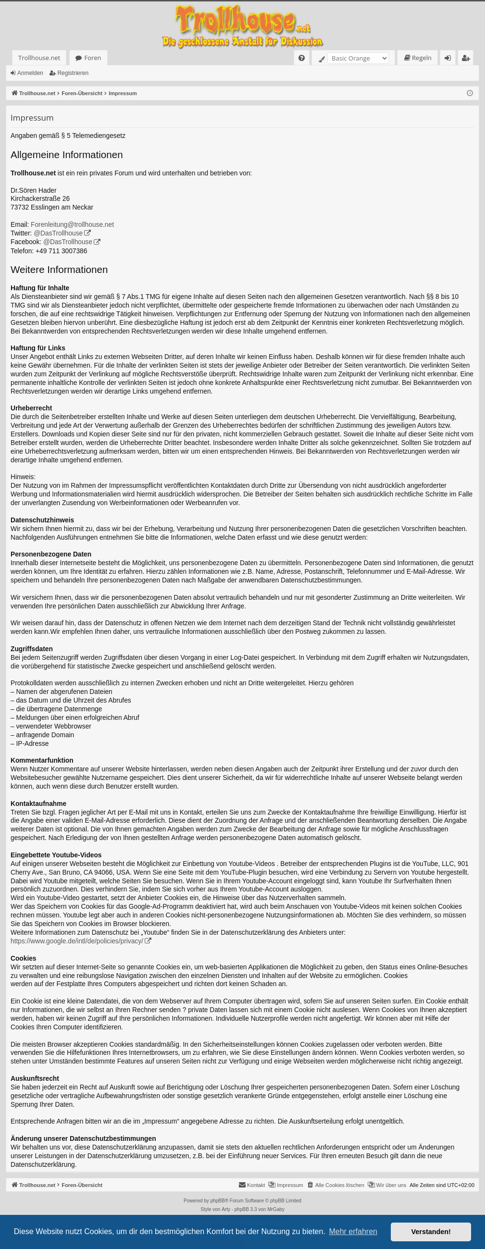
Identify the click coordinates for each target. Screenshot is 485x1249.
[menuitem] (301, 57)
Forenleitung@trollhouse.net (72, 224)
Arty (226, 1209)
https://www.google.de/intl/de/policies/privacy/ (77, 941)
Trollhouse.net (39, 57)
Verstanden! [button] (431, 1232)
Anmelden (30, 73)
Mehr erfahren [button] (353, 1231)
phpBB (218, 1200)
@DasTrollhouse (58, 233)
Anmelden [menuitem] (450, 59)
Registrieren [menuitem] (467, 59)
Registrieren (72, 73)
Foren (92, 57)
